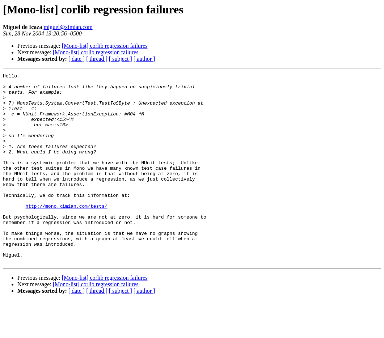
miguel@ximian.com (67, 27)
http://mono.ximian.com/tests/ (66, 233)
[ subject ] (120, 59)
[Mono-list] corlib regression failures (105, 46)
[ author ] (144, 59)
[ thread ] (96, 59)
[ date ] (76, 59)
